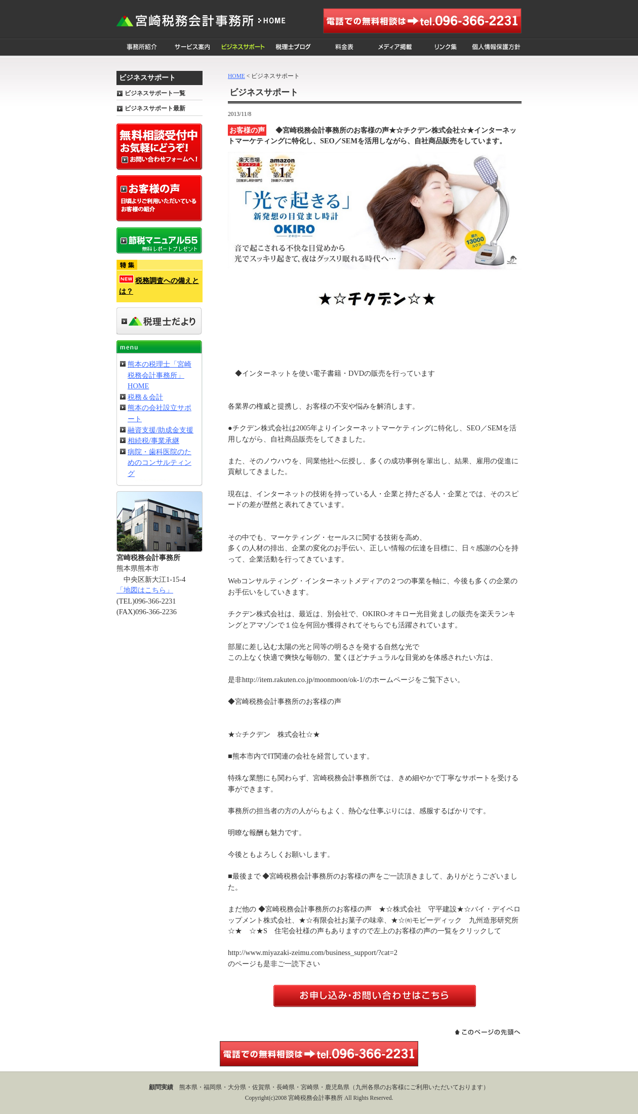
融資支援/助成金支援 (160, 430)
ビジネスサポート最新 (155, 108)
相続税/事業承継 (153, 440)
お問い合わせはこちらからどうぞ (374, 996)
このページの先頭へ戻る (487, 1032)
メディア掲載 (395, 47)
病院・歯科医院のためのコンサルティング (159, 463)
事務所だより (159, 321)
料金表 (344, 47)
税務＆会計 (145, 397)
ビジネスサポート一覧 (155, 93)
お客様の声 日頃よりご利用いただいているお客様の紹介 (159, 198)
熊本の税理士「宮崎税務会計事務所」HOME (159, 375)
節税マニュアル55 (159, 241)
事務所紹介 (141, 47)
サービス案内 (192, 47)
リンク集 (445, 47)
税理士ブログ (293, 47)
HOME (236, 76)
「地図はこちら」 (144, 590)
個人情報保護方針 (496, 47)
